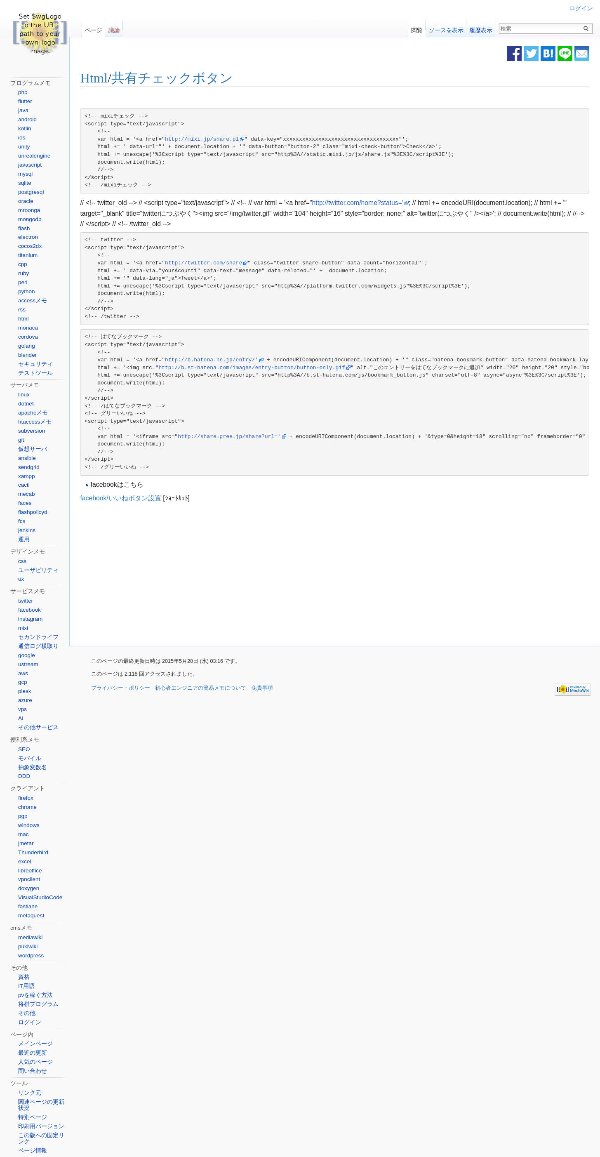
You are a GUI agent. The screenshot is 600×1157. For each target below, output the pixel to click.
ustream (28, 664)
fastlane (28, 906)
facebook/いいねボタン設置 (133, 498)
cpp (22, 264)
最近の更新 (32, 1053)
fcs (21, 521)
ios (21, 137)
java (23, 110)
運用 (24, 539)
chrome (27, 807)
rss (22, 309)
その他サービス (38, 727)
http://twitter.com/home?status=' (370, 203)
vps (22, 709)
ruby (23, 273)
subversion (31, 431)
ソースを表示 (446, 28)
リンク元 (29, 1093)
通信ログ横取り (38, 646)
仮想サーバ (32, 449)
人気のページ (35, 1062)
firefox (25, 798)
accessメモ (32, 300)
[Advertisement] (271, 575)
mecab (26, 494)
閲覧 (417, 28)
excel (24, 861)
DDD (24, 776)
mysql (25, 174)
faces (24, 503)
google (26, 655)
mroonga (29, 210)
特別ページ (32, 1117)
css (22, 561)
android (27, 119)
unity (24, 147)
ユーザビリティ (38, 570)
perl (23, 282)
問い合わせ (32, 1071)
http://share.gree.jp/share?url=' (242, 437)
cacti (24, 485)
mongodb (29, 219)
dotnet (26, 404)
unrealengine (34, 156)
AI (21, 718)
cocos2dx (30, 246)
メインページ (35, 1044)
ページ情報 (32, 1151)
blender (27, 355)
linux (24, 394)
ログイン (581, 8)
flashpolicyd (32, 512)
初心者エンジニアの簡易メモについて (200, 689)
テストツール (35, 373)
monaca (28, 328)
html (23, 319)
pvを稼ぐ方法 (35, 995)
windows (29, 825)
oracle (25, 201)
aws (23, 673)
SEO (24, 749)
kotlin (24, 128)
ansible (27, 458)
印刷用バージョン (41, 1126)
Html (107, 78)
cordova (28, 337)
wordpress (31, 955)
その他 (26, 1013)
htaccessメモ (35, 422)
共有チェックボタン (185, 78)
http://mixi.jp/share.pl (215, 140)
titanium (28, 255)
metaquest (31, 915)
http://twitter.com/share (216, 263)
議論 (114, 28)
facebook (29, 610)
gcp (22, 682)
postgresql (31, 192)
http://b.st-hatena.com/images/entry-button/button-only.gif (265, 368)
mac (23, 834)
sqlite (24, 183)
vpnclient (29, 879)
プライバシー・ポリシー (120, 689)
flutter (25, 101)
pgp (23, 816)
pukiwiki (28, 946)
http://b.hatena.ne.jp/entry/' (224, 360)
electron (28, 237)
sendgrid (29, 467)
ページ (93, 28)
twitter (25, 601)
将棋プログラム (38, 1004)
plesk (24, 691)
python (26, 291)
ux (21, 579)
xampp (26, 476)
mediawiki (30, 937)
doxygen (28, 888)
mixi (23, 628)
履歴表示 (480, 28)
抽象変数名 (32, 767)
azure (25, 700)
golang (26, 346)
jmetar (26, 843)
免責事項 (262, 689)
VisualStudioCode (40, 897)
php (23, 92)
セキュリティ (35, 364)
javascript (30, 165)
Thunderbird (33, 852)
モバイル (29, 758)
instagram (30, 619)
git (21, 440)
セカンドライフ (38, 637)
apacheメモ (33, 413)
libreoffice (30, 870)
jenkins (26, 530)
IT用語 (26, 986)
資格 (24, 977)
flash (24, 228)
